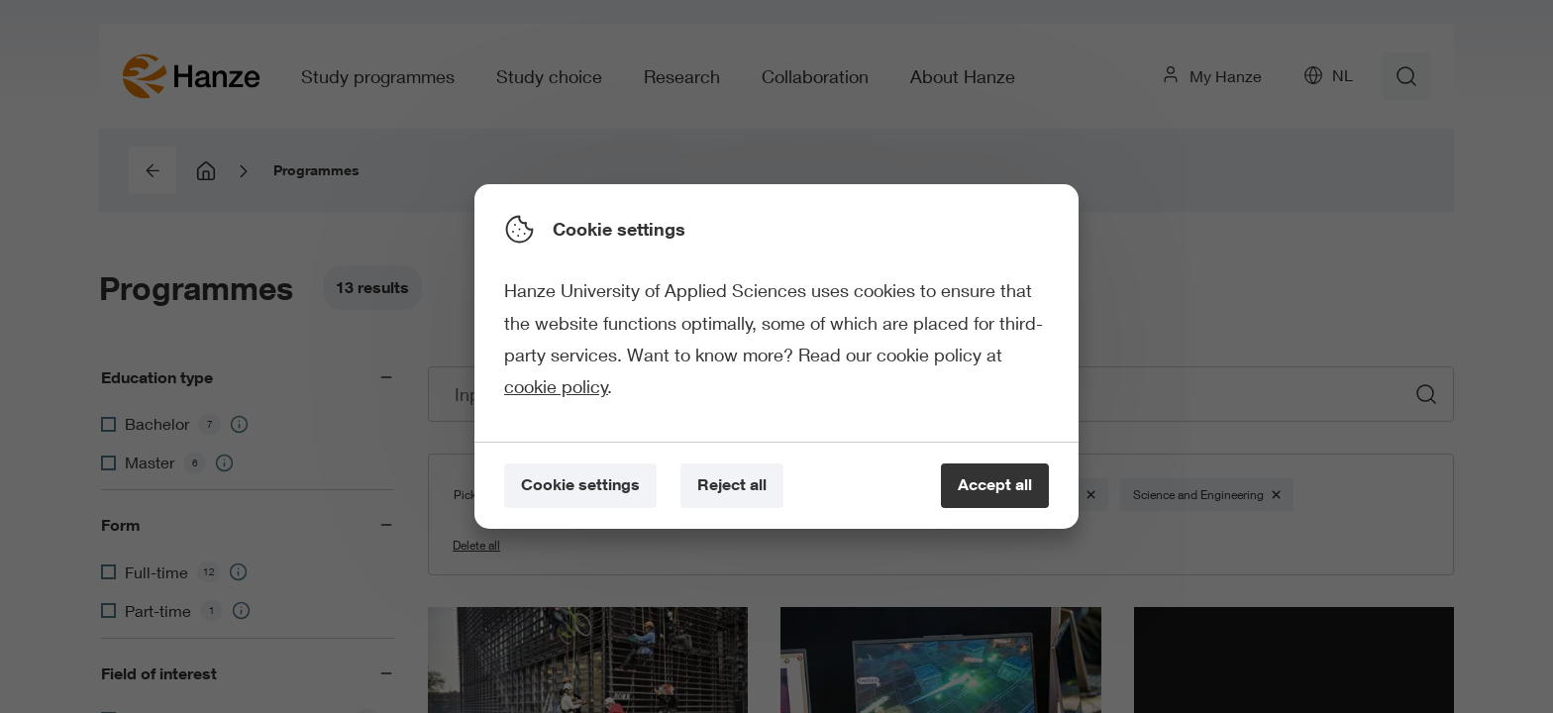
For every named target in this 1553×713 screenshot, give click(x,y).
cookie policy (556, 386)
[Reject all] (731, 485)
